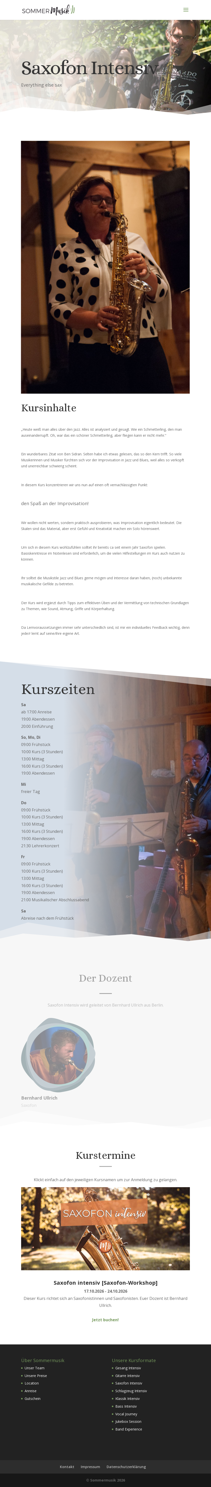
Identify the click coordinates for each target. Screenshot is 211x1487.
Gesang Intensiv (128, 1368)
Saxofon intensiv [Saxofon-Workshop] (106, 1282)
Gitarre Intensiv (127, 1375)
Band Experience (128, 1429)
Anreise (31, 1390)
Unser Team (34, 1368)
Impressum (90, 1466)
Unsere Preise (36, 1375)
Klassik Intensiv (127, 1398)
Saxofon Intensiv (128, 1383)
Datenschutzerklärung (126, 1466)
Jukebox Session (128, 1421)
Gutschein (33, 1398)
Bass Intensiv (126, 1406)
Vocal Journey (126, 1414)
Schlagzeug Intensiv (131, 1390)
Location (32, 1383)
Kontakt (67, 1466)
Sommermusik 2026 (107, 1480)
